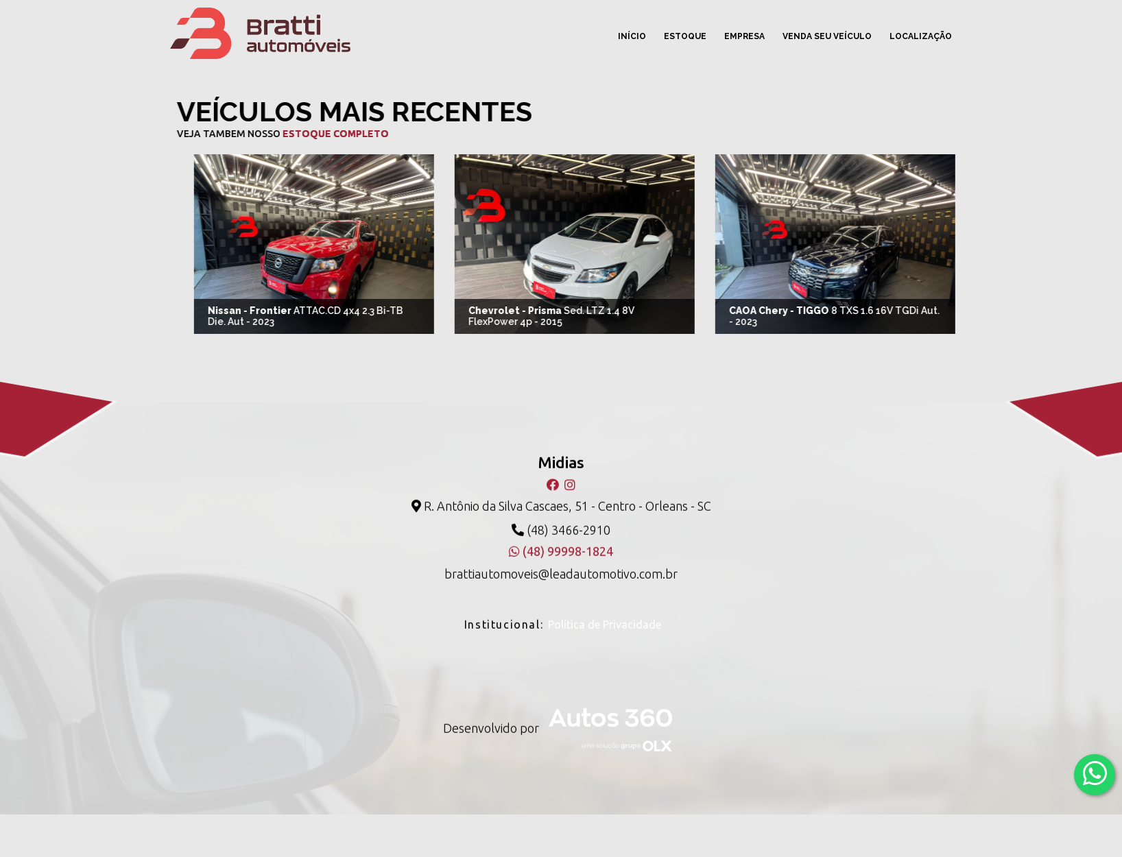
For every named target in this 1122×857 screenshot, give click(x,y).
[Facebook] (554, 476)
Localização (921, 36)
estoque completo (325, 133)
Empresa (744, 36)
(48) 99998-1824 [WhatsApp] (561, 542)
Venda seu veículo (827, 36)
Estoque (685, 36)
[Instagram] (569, 476)
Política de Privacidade (604, 615)
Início (632, 36)
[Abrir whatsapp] (1095, 773)
